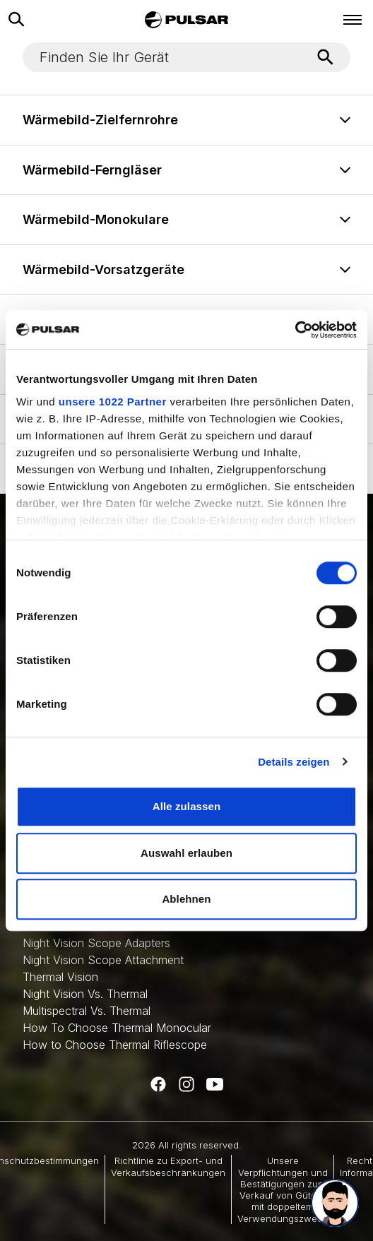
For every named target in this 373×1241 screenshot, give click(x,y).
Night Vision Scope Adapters (96, 943)
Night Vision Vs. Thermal (85, 994)
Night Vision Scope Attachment (103, 960)
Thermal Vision (60, 977)
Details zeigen (293, 762)
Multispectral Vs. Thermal (86, 1011)
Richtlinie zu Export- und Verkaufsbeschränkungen (168, 1166)
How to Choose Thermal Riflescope (115, 1045)
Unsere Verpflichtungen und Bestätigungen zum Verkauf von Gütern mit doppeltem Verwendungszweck (282, 1189)
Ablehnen (186, 899)
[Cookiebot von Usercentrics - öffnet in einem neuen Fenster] (295, 330)
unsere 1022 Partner (113, 402)
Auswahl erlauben (186, 853)
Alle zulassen (186, 806)
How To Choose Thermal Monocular (117, 1028)
